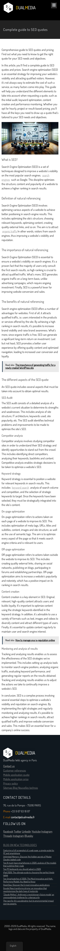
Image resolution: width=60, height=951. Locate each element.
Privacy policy (10, 783)
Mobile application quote (16, 775)
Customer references (14, 770)
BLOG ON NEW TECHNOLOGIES (20, 845)
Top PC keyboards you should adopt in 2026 (22, 869)
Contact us (9, 766)
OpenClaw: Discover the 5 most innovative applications (26, 885)
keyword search (20, 487)
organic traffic (9, 231)
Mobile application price (15, 779)
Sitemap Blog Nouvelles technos (20, 787)
